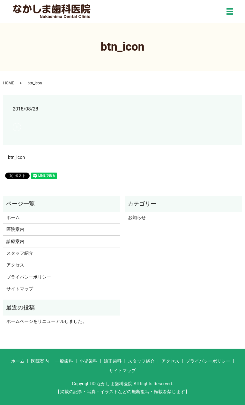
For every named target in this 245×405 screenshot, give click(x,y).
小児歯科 (88, 361)
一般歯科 (64, 361)
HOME (8, 83)
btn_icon (16, 157)
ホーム (13, 217)
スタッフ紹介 (19, 253)
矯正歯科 (113, 361)
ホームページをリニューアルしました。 (46, 321)
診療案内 (15, 241)
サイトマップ (19, 288)
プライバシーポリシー (28, 277)
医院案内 (15, 229)
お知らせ (137, 217)
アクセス (15, 264)
